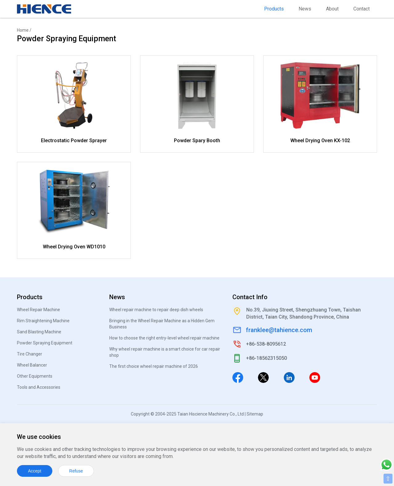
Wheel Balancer (32, 365)
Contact (361, 9)
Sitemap (255, 414)
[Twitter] (263, 377)
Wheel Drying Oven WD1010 (74, 247)
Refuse (76, 470)
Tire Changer (29, 353)
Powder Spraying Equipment (44, 342)
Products (274, 9)
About (332, 9)
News (305, 9)
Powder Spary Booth (197, 140)
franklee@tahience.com (279, 330)
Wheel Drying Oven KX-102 (320, 140)
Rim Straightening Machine (43, 320)
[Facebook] (237, 377)
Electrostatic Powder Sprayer (74, 140)
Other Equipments (34, 376)
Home (23, 30)
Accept (34, 470)
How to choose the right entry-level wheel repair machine (164, 337)
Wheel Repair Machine (38, 309)
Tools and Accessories (38, 387)
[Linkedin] (289, 377)
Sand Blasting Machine (39, 331)
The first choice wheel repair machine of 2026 (153, 366)
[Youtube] (314, 377)
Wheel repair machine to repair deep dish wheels (156, 309)
